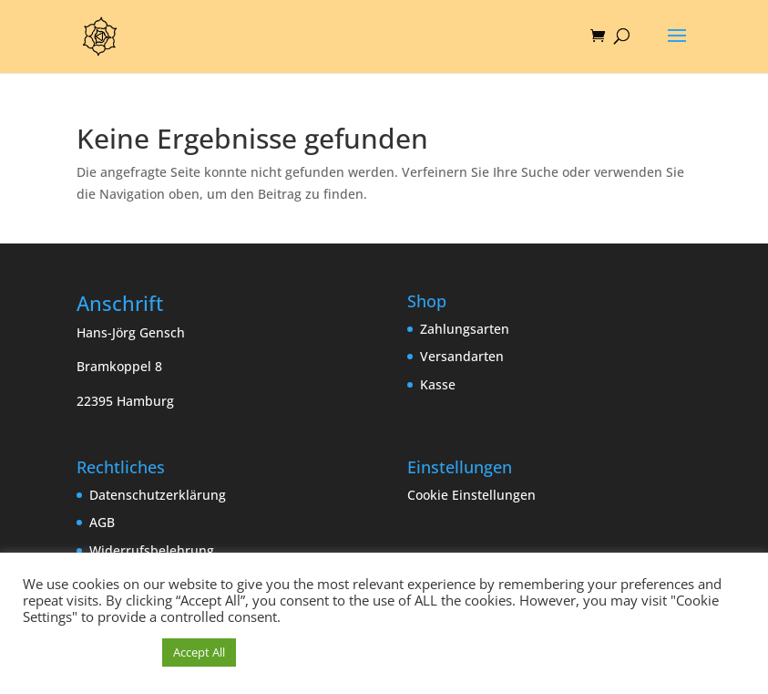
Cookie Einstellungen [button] (471, 494)
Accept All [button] (199, 652)
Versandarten (462, 356)
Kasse (438, 384)
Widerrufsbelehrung (151, 550)
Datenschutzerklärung (157, 494)
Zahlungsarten (464, 328)
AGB (102, 522)
